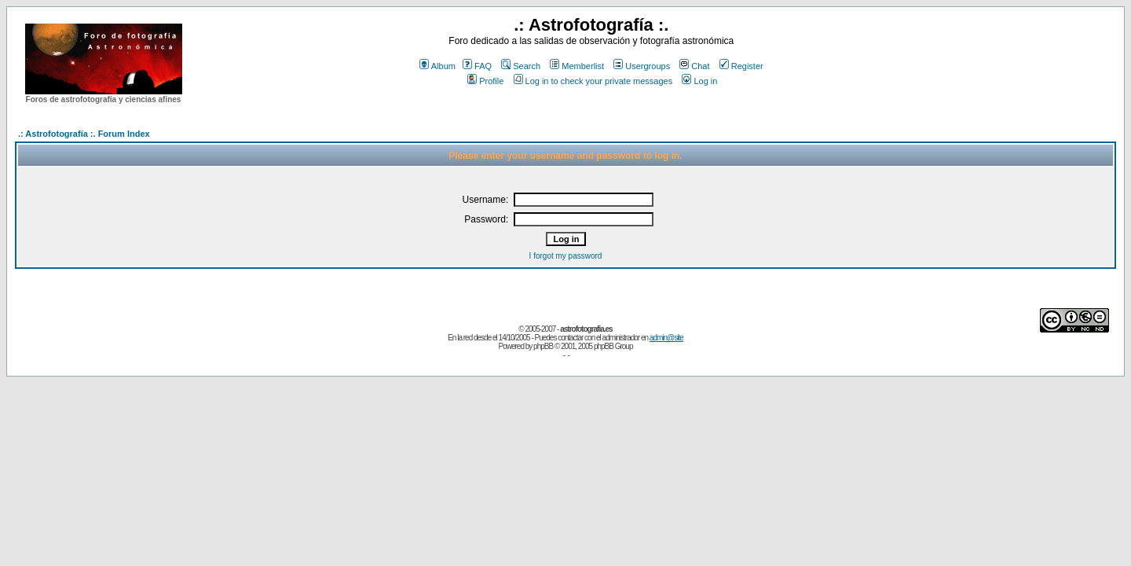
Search (520, 66)
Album (437, 66)
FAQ (477, 66)
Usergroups (641, 66)
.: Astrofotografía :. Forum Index (84, 133)
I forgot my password (565, 256)
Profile (485, 81)
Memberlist (577, 66)
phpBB (543, 346)
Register (741, 66)
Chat (694, 66)
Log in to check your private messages (593, 81)
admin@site (666, 337)
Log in (699, 81)
